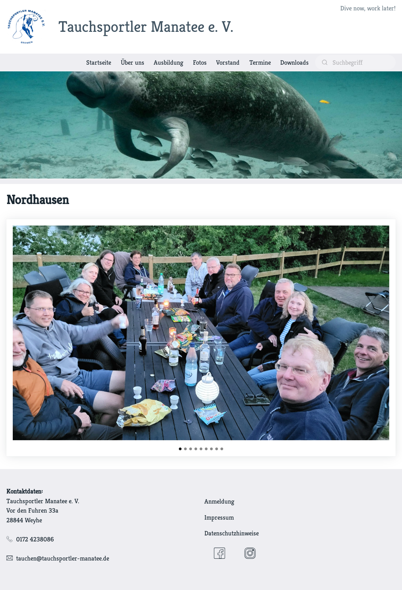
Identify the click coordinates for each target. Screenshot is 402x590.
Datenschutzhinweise (231, 533)
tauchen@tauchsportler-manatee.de (62, 558)
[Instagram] (250, 553)
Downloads (294, 62)
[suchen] (355, 62)
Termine (260, 62)
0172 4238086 (35, 539)
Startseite (98, 62)
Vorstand (228, 62)
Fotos (200, 62)
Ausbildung (168, 62)
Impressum (219, 517)
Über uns (132, 62)
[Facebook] (219, 553)
